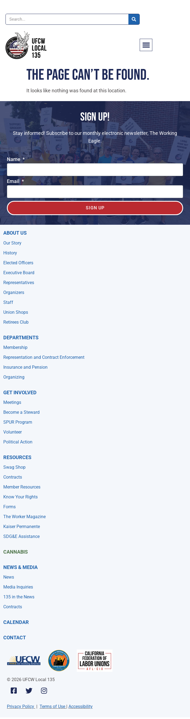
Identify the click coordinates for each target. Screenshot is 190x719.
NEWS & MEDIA (20, 567)
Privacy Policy (20, 706)
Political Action (17, 442)
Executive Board (18, 272)
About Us (15, 233)
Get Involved (20, 392)
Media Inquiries (18, 587)
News (8, 577)
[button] (146, 45)
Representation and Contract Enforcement (43, 357)
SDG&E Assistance (21, 536)
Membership (15, 347)
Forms (9, 506)
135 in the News (18, 596)
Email (14, 181)
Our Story (12, 243)
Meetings (12, 402)
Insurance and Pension (25, 367)
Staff (8, 302)
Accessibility (80, 706)
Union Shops (15, 312)
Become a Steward (21, 412)
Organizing (13, 377)
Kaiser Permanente (21, 526)
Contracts (12, 477)
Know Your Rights (20, 496)
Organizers (13, 292)
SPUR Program (17, 422)
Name (14, 159)
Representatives (18, 282)
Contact (14, 637)
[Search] (133, 19)
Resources (17, 457)
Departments (20, 337)
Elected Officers (18, 262)
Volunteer (12, 432)
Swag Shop (14, 467)
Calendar (16, 622)
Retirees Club (16, 322)
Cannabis (15, 552)
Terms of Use (52, 706)
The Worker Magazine (24, 516)
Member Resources (21, 487)
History (10, 253)
